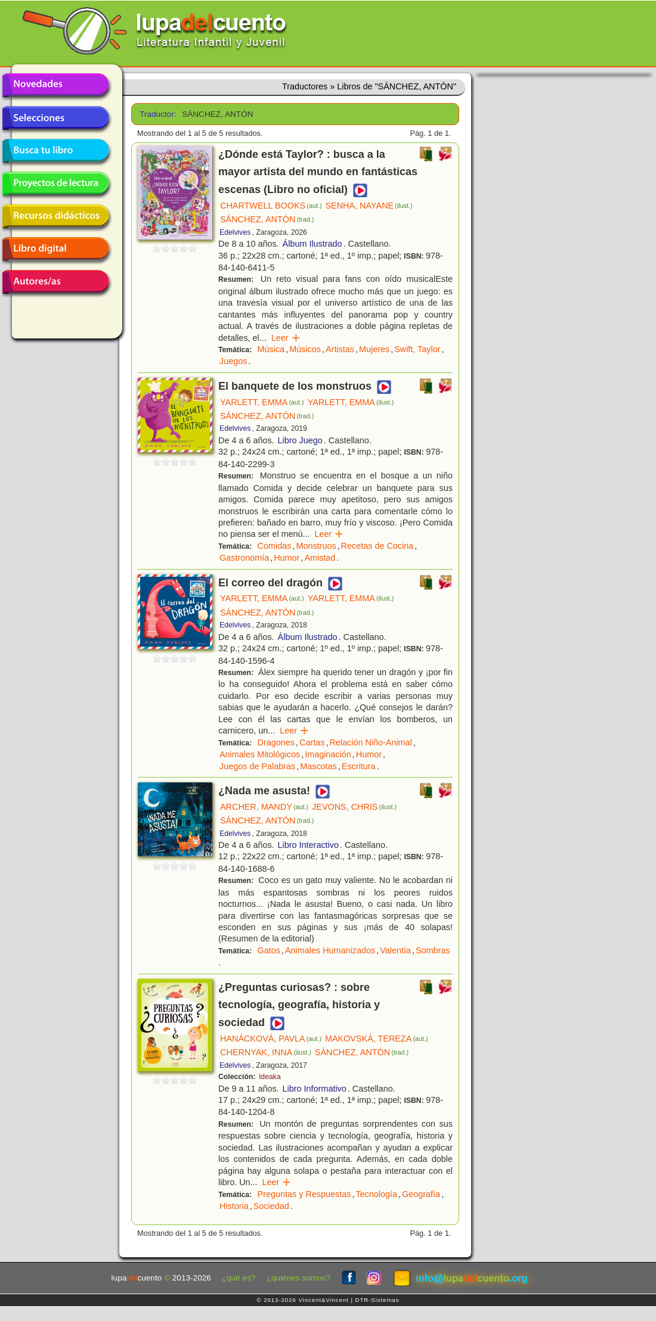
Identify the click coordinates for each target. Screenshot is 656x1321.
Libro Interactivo (308, 845)
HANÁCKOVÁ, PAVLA (270, 1038)
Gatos (269, 950)
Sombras (433, 950)
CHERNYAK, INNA (265, 1052)
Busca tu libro (55, 151)
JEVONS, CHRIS (354, 807)
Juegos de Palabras (257, 766)
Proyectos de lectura (55, 183)
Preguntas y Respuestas (304, 1194)
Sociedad (271, 1206)
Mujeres (374, 349)
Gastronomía (244, 557)
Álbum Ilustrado (312, 243)
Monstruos (316, 546)
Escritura (359, 766)
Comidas (275, 546)
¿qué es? (239, 1277)
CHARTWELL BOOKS (271, 205)
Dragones (276, 742)
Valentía (395, 950)
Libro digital (55, 249)
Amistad (319, 557)
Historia (234, 1206)
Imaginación (328, 754)
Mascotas (318, 766)
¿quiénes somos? (298, 1277)
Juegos (233, 361)
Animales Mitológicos (259, 754)
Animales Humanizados (330, 950)
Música (271, 349)
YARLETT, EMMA (262, 402)
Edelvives (234, 232)
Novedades (55, 85)
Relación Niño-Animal (370, 742)
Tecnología (376, 1194)
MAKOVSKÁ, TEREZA (376, 1038)
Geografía (421, 1194)
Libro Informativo (314, 1088)
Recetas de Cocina (377, 546)
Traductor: (157, 114)
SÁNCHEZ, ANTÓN (267, 219)
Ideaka (270, 1077)
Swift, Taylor (417, 349)
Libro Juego (300, 440)
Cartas (311, 742)
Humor (286, 557)
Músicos (305, 349)
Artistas (340, 349)
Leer (286, 338)
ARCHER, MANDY (264, 807)
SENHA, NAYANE (369, 205)
